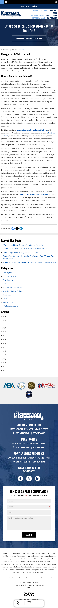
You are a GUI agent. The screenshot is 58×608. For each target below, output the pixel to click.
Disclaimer (35, 600)
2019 (3, 343)
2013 (3, 366)
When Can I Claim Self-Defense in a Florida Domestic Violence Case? (29, 263)
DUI (4, 284)
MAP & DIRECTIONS (23, 433)
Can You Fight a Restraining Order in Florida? (20, 252)
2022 (3, 331)
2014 (3, 362)
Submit (29, 535)
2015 (3, 359)
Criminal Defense (9, 277)
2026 (3, 316)
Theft (5, 299)
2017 (3, 351)
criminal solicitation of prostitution (31, 130)
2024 (3, 324)
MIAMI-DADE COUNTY (41, 10)
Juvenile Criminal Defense (13, 291)
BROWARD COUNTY (38, 15)
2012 (3, 370)
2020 (3, 339)
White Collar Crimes (11, 306)
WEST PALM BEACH (39, 18)
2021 (3, 335)
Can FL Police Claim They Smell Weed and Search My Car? (25, 249)
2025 (3, 320)
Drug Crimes (8, 280)
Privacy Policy (24, 600)
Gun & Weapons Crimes (12, 288)
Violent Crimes (8, 302)
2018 (3, 347)
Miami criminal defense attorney (33, 195)
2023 (3, 328)
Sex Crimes (21, 49)
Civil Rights (7, 273)
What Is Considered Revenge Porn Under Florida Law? (24, 245)
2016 (3, 355)
